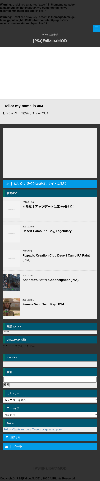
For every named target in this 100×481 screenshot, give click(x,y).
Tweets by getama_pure (47, 429)
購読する (13, 437)
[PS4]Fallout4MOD (50, 41)
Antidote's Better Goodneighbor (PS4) (50, 280)
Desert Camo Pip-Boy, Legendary (47, 231)
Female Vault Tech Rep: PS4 (43, 304)
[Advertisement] (50, 153)
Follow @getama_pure (17, 429)
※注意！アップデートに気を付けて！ (48, 206)
